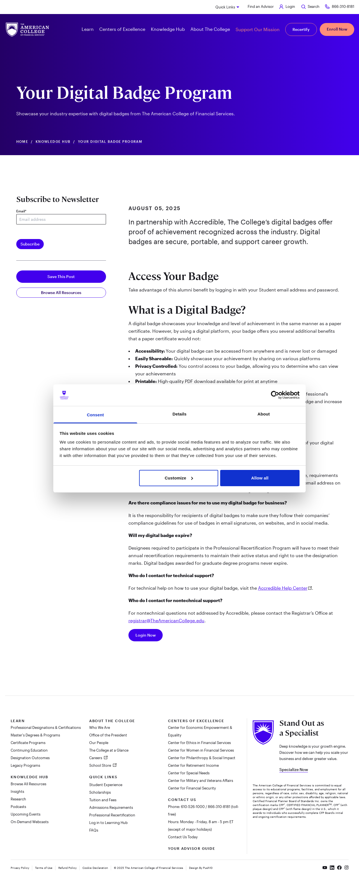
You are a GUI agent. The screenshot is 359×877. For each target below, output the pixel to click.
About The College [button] (210, 29)
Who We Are (99, 727)
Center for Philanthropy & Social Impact (201, 758)
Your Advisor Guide (191, 848)
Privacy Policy (20, 867)
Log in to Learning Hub (108, 823)
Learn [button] (88, 29)
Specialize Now (293, 769)
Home (22, 141)
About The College (112, 721)
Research (18, 799)
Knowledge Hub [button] (168, 29)
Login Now (145, 635)
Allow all (260, 478)
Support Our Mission (258, 29)
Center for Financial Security (192, 788)
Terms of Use (43, 867)
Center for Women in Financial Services (201, 750)
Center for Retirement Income (193, 765)
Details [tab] (179, 414)
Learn (18, 721)
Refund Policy (67, 867)
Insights (17, 791)
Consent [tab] (95, 414)
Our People (98, 743)
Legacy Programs (25, 765)
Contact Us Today (183, 837)
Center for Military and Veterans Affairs (200, 780)
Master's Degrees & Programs (35, 735)
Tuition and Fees (102, 800)
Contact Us (182, 800)
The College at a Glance (108, 750)
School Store (100, 765)
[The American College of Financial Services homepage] (27, 29)
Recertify (301, 29)
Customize (179, 478)
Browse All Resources (61, 292)
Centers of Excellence (196, 721)
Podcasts (18, 807)
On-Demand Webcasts (30, 822)
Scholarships (100, 792)
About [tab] (263, 414)
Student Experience (105, 785)
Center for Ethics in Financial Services (199, 743)
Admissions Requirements (111, 807)
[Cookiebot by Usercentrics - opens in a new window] (275, 395)
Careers (96, 758)
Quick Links (225, 7)
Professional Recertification (112, 815)
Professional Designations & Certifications (46, 727)
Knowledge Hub (53, 141)
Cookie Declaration (95, 867)
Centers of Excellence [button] (122, 29)
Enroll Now (337, 29)
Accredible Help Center (282, 588)
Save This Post (61, 276)
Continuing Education (29, 750)
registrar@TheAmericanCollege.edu (166, 620)
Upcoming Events (25, 814)
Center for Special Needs (189, 773)
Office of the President (108, 735)
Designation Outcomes (30, 758)
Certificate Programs (28, 743)
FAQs (93, 830)
